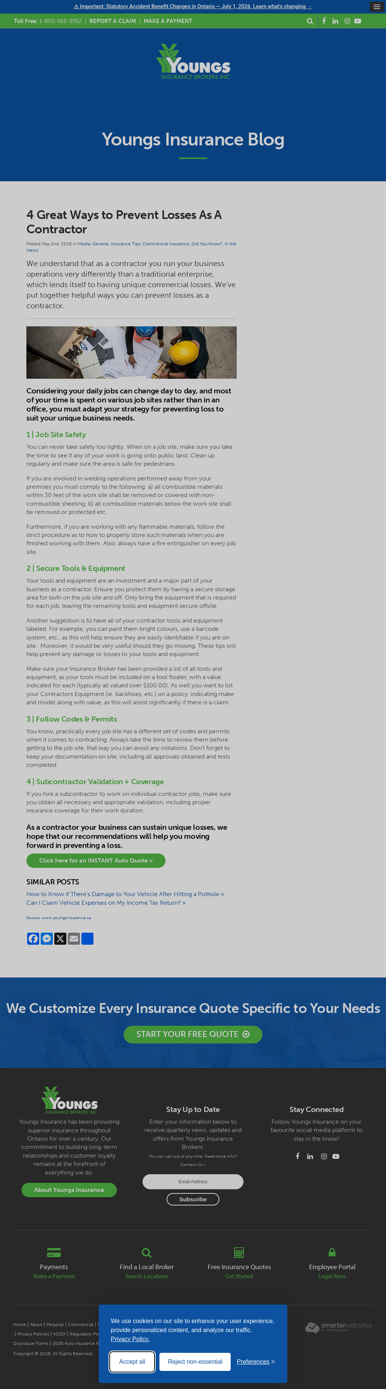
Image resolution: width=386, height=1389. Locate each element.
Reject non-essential (195, 1361)
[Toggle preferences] (256, 1361)
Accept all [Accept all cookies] (132, 1361)
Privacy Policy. (130, 1339)
